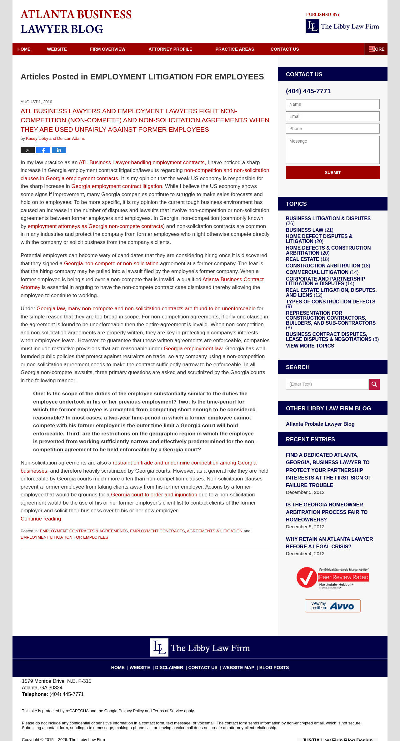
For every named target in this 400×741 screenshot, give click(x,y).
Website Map (236, 654)
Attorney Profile (184, 49)
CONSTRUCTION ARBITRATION (323, 269)
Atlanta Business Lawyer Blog (75, 21)
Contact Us (355, 49)
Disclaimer (174, 654)
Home (30, 49)
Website (70, 49)
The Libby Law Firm (87, 729)
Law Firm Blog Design (348, 729)
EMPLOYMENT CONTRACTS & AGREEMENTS (84, 531)
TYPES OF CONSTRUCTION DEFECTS (329, 310)
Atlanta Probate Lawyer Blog (318, 426)
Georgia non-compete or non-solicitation (111, 263)
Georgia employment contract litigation (117, 186)
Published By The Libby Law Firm (343, 23)
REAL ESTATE (305, 260)
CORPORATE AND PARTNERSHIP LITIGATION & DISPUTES (321, 287)
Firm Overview (121, 49)
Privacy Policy (131, 700)
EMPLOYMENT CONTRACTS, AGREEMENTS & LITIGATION (186, 531)
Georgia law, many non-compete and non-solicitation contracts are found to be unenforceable (146, 309)
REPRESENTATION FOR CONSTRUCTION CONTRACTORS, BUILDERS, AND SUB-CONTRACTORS (329, 323)
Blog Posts (268, 654)
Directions (304, 49)
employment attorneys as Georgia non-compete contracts (95, 226)
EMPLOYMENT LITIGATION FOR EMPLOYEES (64, 537)
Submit (333, 172)
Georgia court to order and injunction (154, 495)
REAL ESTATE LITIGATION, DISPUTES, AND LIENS (331, 300)
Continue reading (41, 519)
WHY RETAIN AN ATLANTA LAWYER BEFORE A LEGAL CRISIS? (326, 533)
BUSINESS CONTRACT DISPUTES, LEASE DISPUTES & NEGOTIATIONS (330, 337)
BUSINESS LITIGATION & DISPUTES (328, 219)
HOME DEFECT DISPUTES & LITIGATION (328, 238)
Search (374, 387)
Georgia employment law (193, 349)
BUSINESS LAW (307, 227)
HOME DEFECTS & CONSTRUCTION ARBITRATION (324, 250)
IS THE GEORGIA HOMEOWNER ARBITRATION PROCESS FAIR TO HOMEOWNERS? (324, 503)
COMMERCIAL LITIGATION (318, 277)
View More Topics (307, 347)
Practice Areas (248, 49)
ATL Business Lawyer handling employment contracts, (142, 162)
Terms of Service (168, 700)
